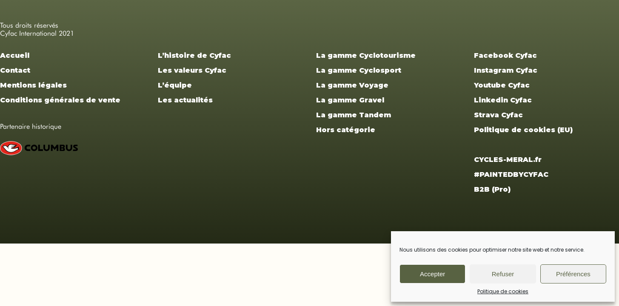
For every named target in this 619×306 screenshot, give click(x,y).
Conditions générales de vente (60, 100)
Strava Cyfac (498, 115)
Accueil (14, 55)
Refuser (503, 274)
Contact (15, 70)
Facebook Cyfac (505, 55)
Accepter (432, 274)
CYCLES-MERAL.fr (508, 160)
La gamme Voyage (352, 85)
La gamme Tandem (353, 115)
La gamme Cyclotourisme (366, 55)
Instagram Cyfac (505, 70)
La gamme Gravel (350, 100)
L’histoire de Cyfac (194, 55)
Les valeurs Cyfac (192, 70)
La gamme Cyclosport (358, 70)
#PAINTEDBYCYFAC (511, 174)
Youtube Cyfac (502, 85)
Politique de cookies (502, 291)
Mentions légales (33, 85)
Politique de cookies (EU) (523, 130)
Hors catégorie (345, 130)
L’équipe (175, 85)
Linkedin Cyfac (503, 100)
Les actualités (185, 100)
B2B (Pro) (492, 189)
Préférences (573, 274)
